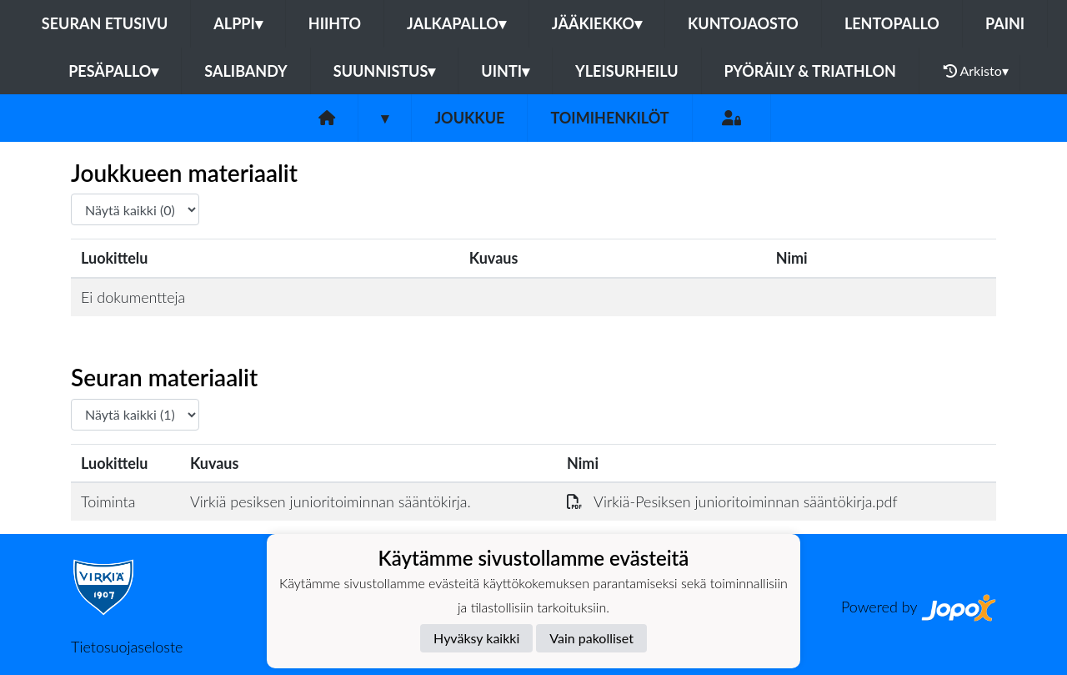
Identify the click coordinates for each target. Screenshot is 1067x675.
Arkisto (976, 71)
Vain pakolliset (591, 638)
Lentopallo (891, 23)
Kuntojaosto (743, 23)
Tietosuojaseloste (127, 646)
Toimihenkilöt (609, 117)
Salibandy (245, 71)
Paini (1004, 23)
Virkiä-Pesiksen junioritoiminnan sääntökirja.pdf (732, 501)
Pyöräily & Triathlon (810, 71)
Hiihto (334, 23)
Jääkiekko (597, 23)
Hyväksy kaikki (476, 638)
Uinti (505, 71)
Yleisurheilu (626, 71)
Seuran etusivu (105, 23)
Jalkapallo (456, 23)
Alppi (237, 23)
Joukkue (469, 117)
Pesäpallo (113, 71)
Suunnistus (384, 71)
